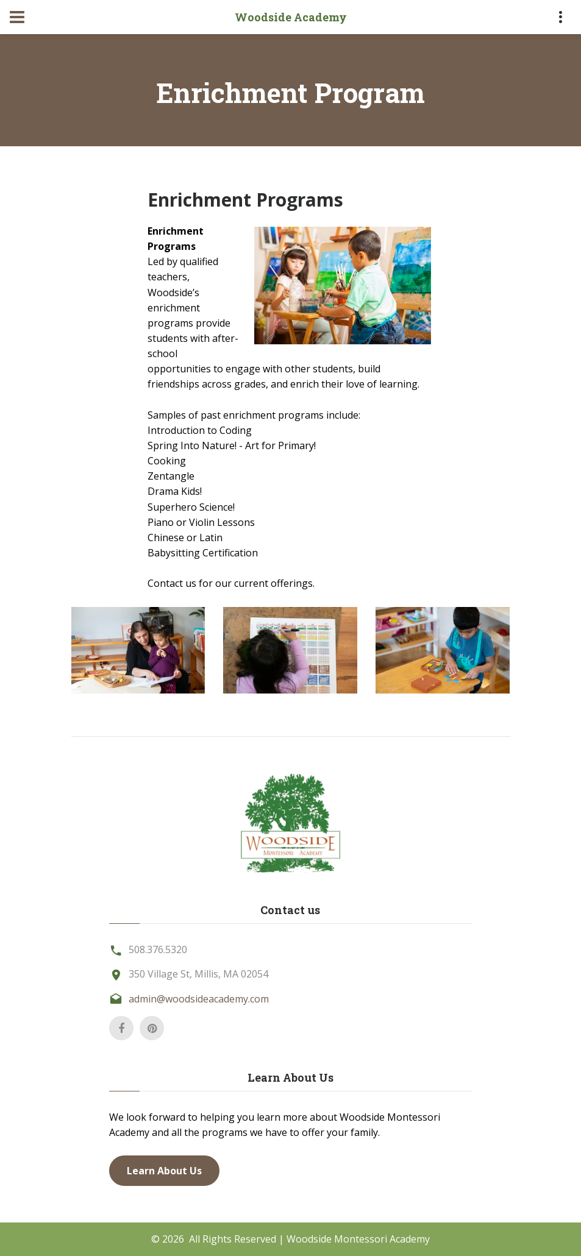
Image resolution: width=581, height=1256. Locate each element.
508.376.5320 (158, 949)
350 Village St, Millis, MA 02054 (198, 974)
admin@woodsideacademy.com (199, 999)
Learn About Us (164, 1170)
